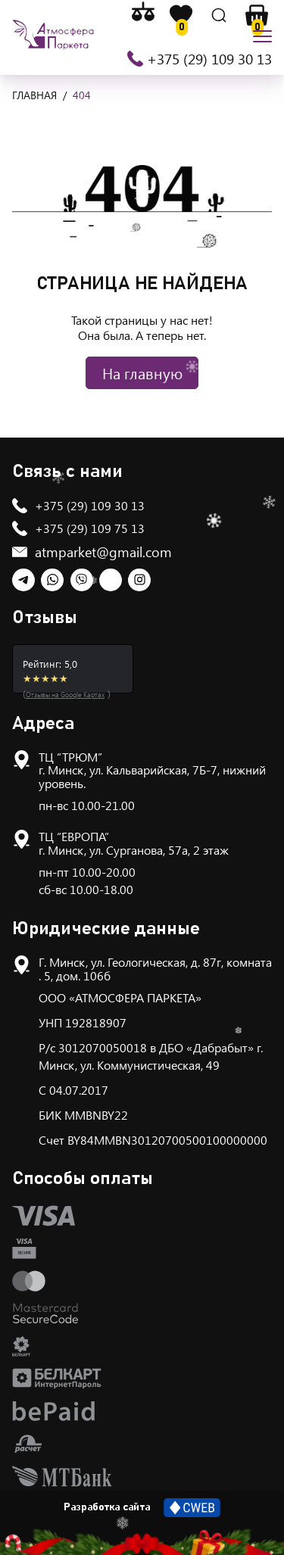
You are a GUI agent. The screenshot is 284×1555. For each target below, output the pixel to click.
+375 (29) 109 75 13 (90, 528)
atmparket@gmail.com (103, 552)
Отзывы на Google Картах (65, 694)
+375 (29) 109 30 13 (209, 58)
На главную (142, 373)
